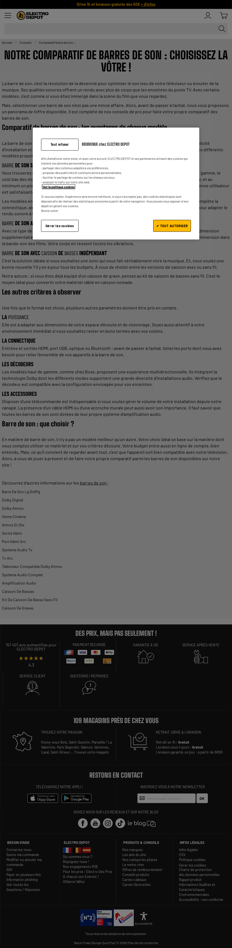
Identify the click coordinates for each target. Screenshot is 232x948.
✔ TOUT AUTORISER (172, 225)
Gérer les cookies (60, 225)
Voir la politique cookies (58, 187)
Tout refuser (60, 144)
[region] (116, 183)
